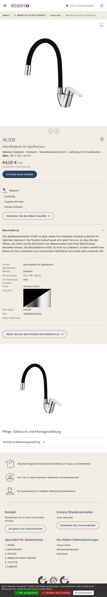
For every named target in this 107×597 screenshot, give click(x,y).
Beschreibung (53, 230)
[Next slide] (56, 131)
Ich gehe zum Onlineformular (25, 528)
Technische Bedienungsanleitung (23, 442)
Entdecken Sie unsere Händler (78, 525)
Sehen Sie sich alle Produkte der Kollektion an (34, 334)
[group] (53, 72)
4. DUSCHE (11, 553)
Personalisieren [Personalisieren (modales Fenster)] (83, 592)
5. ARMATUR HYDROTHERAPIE (20, 558)
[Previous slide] (50, 131)
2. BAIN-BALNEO (13, 549)
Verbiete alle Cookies (56, 592)
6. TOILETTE (11, 562)
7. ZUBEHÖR (11, 566)
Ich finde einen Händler (19, 174)
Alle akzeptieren (27, 592)
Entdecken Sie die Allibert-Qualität (28, 215)
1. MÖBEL (10, 545)
